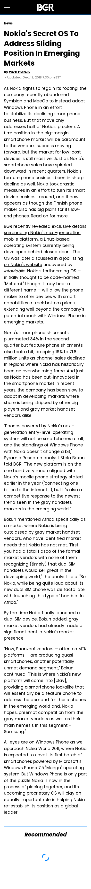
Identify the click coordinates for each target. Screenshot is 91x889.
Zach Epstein (19, 72)
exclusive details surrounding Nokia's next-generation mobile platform (45, 233)
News (8, 23)
